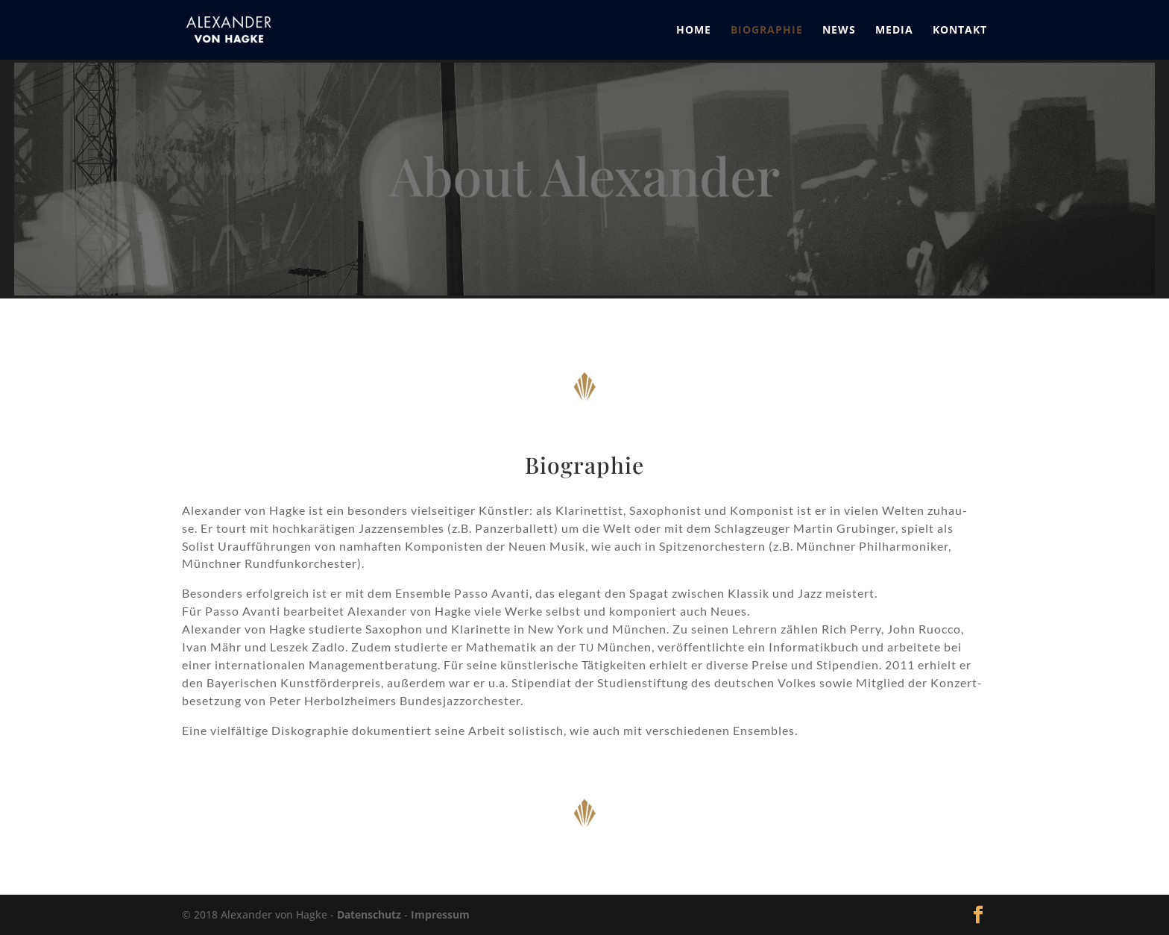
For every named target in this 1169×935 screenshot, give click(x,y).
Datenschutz (369, 914)
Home (693, 31)
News (839, 31)
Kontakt (960, 31)
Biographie (767, 31)
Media (894, 31)
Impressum (440, 914)
